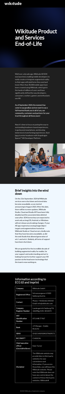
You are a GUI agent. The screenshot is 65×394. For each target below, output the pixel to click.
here (17, 135)
